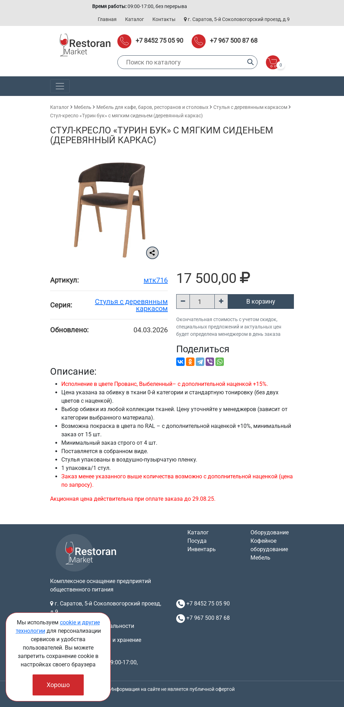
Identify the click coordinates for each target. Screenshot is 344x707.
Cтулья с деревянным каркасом (250, 107)
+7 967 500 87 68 (233, 40)
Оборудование (269, 532)
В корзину (260, 301)
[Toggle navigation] (60, 86)
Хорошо (58, 684)
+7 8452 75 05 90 (159, 40)
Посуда (197, 541)
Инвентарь (201, 549)
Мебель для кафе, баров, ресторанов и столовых (152, 107)
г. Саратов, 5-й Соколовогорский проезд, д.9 (237, 19)
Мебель (82, 107)
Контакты (164, 19)
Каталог (134, 19)
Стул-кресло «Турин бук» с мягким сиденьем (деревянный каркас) (126, 115)
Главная (107, 19)
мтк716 (156, 280)
